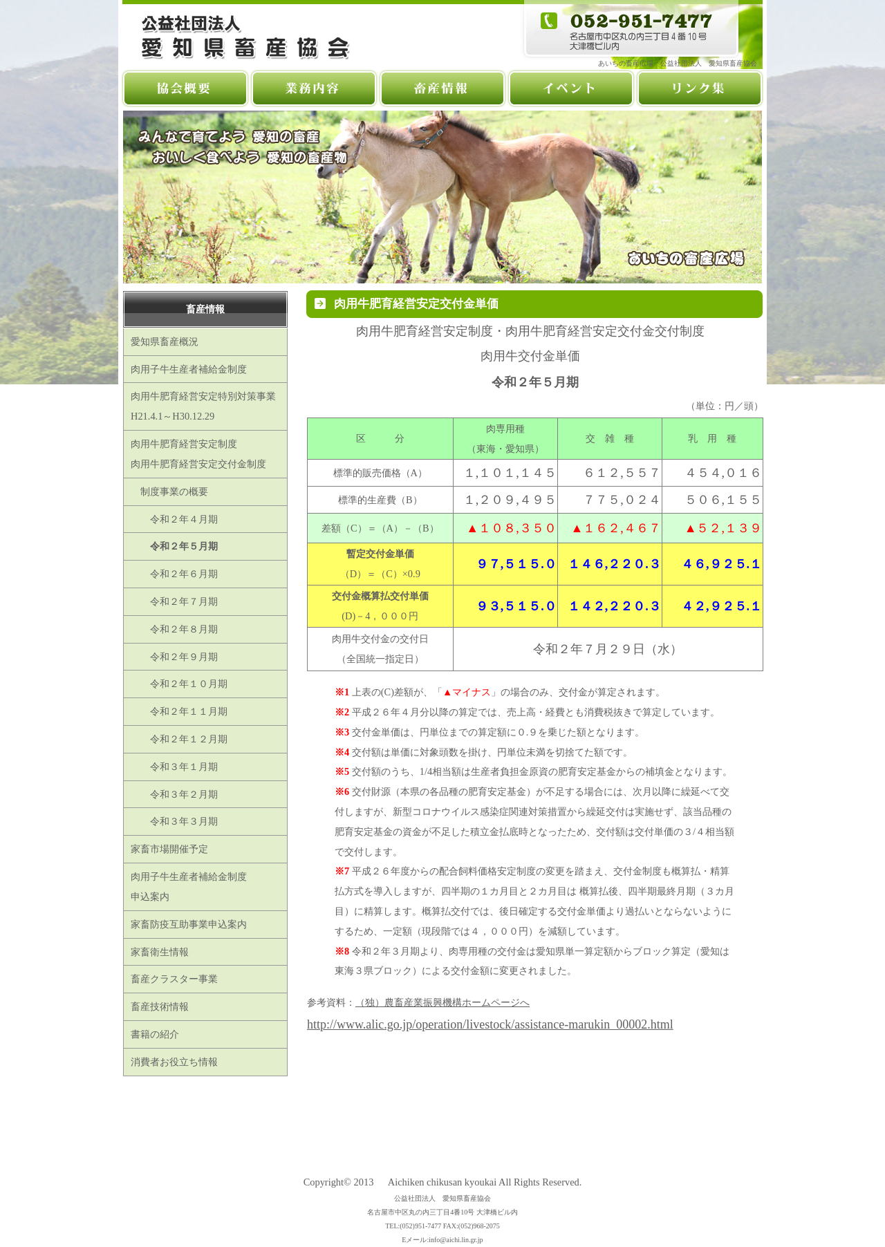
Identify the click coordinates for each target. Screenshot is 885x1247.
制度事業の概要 (169, 491)
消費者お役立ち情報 (174, 1061)
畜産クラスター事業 (174, 978)
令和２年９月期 (174, 656)
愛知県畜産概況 (164, 341)
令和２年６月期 (174, 573)
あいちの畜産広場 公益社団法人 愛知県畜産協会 (681, 63)
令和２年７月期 (174, 601)
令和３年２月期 (174, 794)
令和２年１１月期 (179, 711)
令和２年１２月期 (179, 738)
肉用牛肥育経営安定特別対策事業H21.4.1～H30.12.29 (203, 406)
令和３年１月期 (174, 766)
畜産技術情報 (160, 1006)
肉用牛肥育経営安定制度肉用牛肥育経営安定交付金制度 (198, 453)
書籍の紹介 (155, 1034)
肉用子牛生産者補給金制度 (189, 369)
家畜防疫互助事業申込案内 (189, 924)
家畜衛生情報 (160, 951)
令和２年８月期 (174, 629)
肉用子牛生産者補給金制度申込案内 (189, 886)
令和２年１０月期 (179, 683)
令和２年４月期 (174, 519)
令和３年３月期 (174, 821)
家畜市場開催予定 (169, 848)
